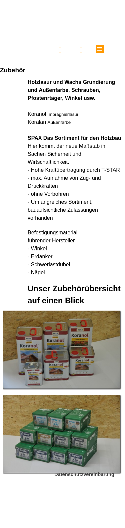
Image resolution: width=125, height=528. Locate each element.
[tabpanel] (62, 192)
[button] (60, 50)
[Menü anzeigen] (100, 49)
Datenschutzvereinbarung (84, 474)
